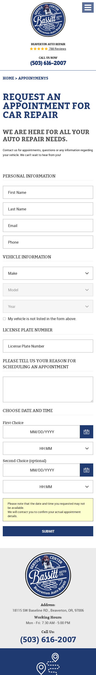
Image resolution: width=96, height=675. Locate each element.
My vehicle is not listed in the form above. (42, 318)
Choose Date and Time (28, 410)
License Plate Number (28, 330)
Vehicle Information (27, 256)
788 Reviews (57, 49)
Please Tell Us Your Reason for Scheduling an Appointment (39, 363)
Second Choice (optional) (24, 461)
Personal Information (29, 176)
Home (8, 78)
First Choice (13, 423)
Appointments (33, 78)
